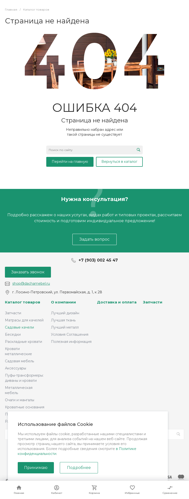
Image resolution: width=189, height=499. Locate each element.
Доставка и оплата (117, 302)
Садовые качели (19, 327)
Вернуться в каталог (119, 161)
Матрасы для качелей (24, 320)
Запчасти (13, 313)
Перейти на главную (70, 161)
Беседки (13, 334)
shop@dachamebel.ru (31, 283)
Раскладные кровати (23, 341)
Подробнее (79, 467)
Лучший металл (65, 327)
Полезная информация (71, 341)
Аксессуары (15, 368)
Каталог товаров (22, 302)
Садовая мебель (19, 361)
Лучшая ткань (63, 320)
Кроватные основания (24, 407)
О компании (63, 302)
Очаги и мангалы (19, 400)
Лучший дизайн (65, 313)
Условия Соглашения (69, 334)
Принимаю (35, 467)
